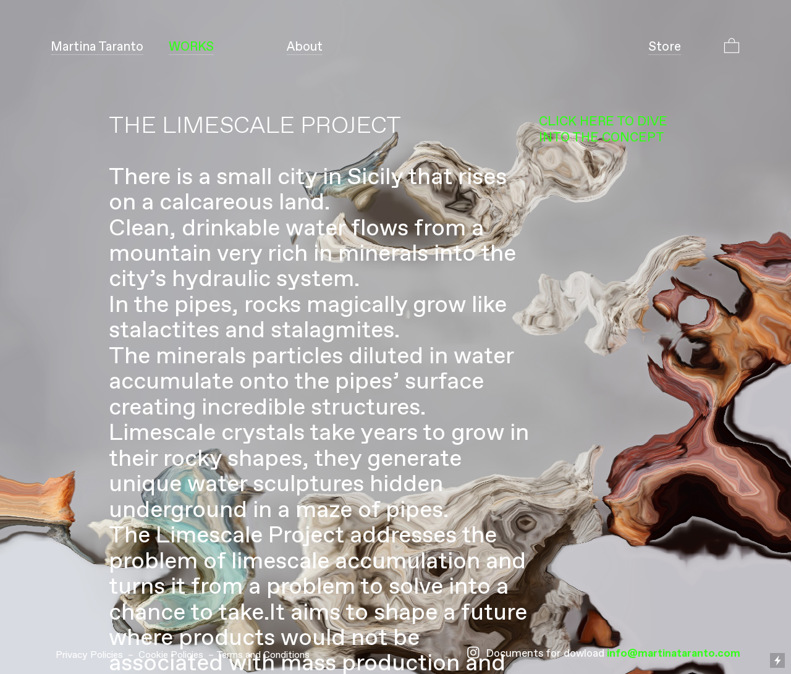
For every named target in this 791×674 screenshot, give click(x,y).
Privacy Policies (89, 655)
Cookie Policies (170, 655)
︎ (473, 654)
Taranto (97, 47)
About (305, 47)
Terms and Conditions (263, 655)
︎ (731, 47)
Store (664, 47)
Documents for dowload (545, 654)
